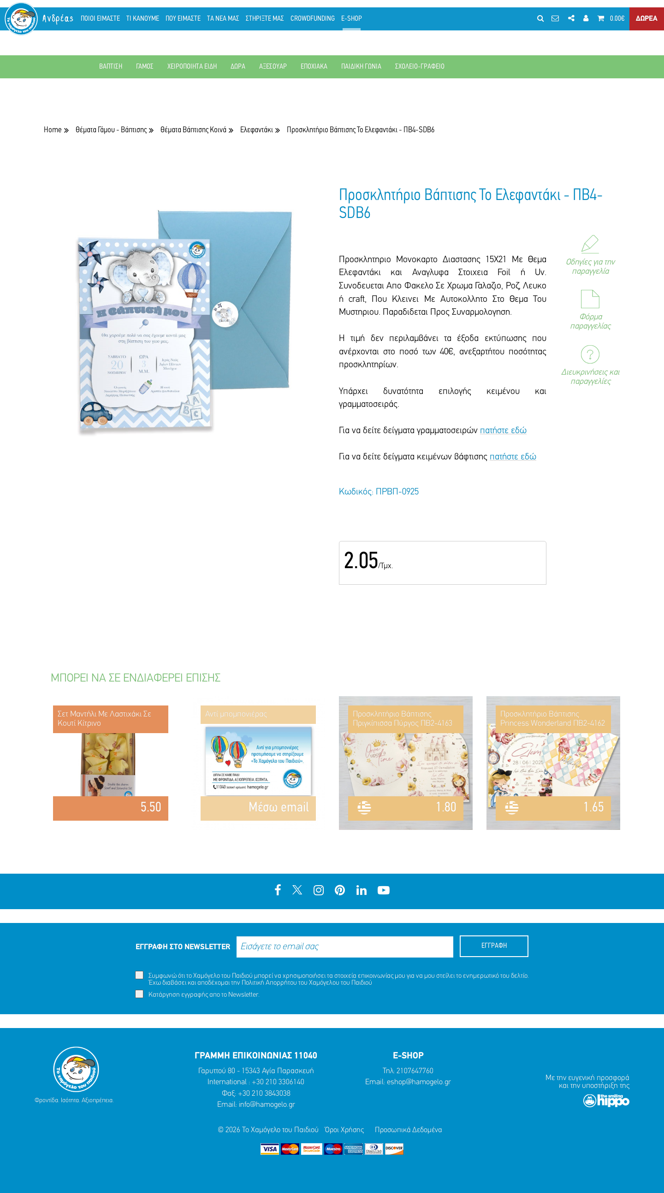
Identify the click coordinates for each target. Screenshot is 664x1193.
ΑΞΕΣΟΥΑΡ (273, 67)
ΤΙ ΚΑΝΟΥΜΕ (149, 23)
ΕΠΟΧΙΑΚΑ (314, 67)
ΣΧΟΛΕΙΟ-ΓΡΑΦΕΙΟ (420, 67)
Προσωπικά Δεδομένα (409, 1130)
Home (53, 130)
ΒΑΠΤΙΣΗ (110, 67)
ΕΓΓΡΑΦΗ (494, 946)
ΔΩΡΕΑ (646, 23)
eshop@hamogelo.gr (419, 1082)
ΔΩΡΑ (238, 67)
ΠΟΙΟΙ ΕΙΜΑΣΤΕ (106, 23)
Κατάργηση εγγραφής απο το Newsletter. (197, 994)
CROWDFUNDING (319, 23)
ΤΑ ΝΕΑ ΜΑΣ (229, 23)
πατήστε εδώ (503, 430)
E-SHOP (358, 23)
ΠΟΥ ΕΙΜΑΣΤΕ (189, 23)
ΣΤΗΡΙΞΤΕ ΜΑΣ (271, 23)
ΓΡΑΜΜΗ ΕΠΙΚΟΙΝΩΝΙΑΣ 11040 (256, 1056)
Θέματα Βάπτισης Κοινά (193, 130)
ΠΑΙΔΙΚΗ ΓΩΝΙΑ (361, 67)
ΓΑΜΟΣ (145, 67)
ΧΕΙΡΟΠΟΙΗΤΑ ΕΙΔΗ (192, 67)
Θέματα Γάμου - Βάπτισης (111, 130)
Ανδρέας (65, 23)
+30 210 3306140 (278, 1082)
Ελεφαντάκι (256, 130)
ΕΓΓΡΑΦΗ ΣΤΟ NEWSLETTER (183, 947)
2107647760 (415, 1071)
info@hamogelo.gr (266, 1105)
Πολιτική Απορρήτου (269, 983)
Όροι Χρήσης (344, 1130)
